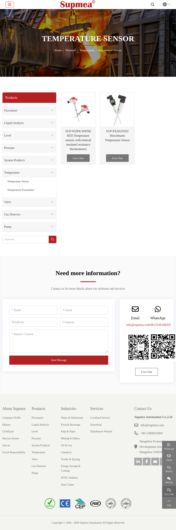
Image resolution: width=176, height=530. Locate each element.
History (6, 424)
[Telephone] (33, 322)
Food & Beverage (70, 424)
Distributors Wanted (101, 431)
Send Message (59, 360)
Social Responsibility (13, 452)
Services (96, 408)
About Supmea (13, 408)
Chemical (66, 452)
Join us (6, 445)
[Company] (84, 322)
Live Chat (78, 158)
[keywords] (25, 239)
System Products (14, 160)
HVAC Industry (69, 477)
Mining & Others (70, 438)
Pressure (9, 147)
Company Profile (11, 417)
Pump (7, 226)
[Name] (33, 310)
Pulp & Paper (68, 431)
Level (7, 135)
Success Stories (10, 438)
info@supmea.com (138, 324)
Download (95, 424)
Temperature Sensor (18, 181)
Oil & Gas (66, 445)
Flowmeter (10, 110)
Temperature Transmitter (20, 190)
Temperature (12, 172)
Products (38, 408)
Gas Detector (12, 214)
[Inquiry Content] (58, 341)
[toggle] (9, 4)
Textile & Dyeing (70, 459)
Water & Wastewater (72, 417)
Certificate (8, 431)
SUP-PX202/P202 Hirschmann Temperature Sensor (117, 136)
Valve (7, 202)
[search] (152, 4)
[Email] (84, 310)
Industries (68, 408)
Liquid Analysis (14, 123)
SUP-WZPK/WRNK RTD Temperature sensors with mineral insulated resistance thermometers (78, 140)
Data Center (67, 484)
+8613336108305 (160, 324)
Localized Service (100, 417)
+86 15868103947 (151, 433)
